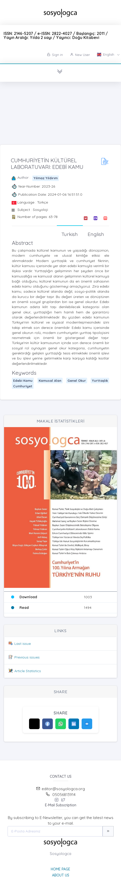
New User (80, 55)
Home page (60, 869)
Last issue (22, 643)
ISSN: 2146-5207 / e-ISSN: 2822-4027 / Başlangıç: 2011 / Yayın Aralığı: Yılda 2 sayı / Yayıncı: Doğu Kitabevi (56, 35)
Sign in (55, 55)
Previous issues (27, 657)
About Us (60, 875)
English (106, 54)
